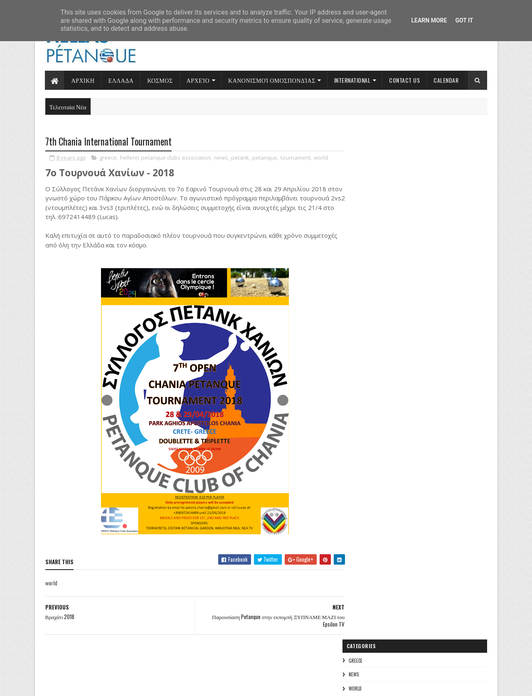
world (321, 158)
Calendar (445, 80)
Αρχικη (83, 80)
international (417, 346)
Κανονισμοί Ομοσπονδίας (271, 80)
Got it (464, 20)
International (352, 80)
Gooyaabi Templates (156, 684)
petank (240, 158)
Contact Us (404, 80)
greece (108, 158)
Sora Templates (85, 684)
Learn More (429, 20)
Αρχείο (198, 80)
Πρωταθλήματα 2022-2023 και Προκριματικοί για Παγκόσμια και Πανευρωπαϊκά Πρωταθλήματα (409, 271)
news (221, 158)
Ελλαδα (120, 80)
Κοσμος (159, 80)
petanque (264, 158)
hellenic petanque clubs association (165, 158)
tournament (295, 158)
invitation (368, 360)
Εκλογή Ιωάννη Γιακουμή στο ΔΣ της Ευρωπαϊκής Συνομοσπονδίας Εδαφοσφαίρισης (409, 220)
